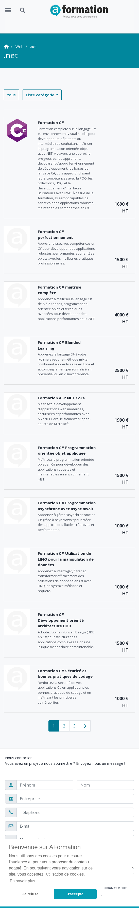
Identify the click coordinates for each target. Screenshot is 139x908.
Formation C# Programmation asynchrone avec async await (67, 505)
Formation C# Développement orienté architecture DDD (61, 620)
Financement (115, 888)
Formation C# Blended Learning (59, 345)
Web (19, 46)
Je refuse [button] (30, 894)
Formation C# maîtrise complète (59, 289)
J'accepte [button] (75, 894)
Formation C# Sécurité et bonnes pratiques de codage (65, 673)
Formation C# (51, 122)
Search (22, 10)
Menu (10, 8)
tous (11, 94)
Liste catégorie (40, 94)
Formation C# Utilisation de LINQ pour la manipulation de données (66, 559)
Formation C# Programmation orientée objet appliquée (67, 450)
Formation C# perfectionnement (55, 234)
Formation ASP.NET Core (61, 397)
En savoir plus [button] (22, 881)
